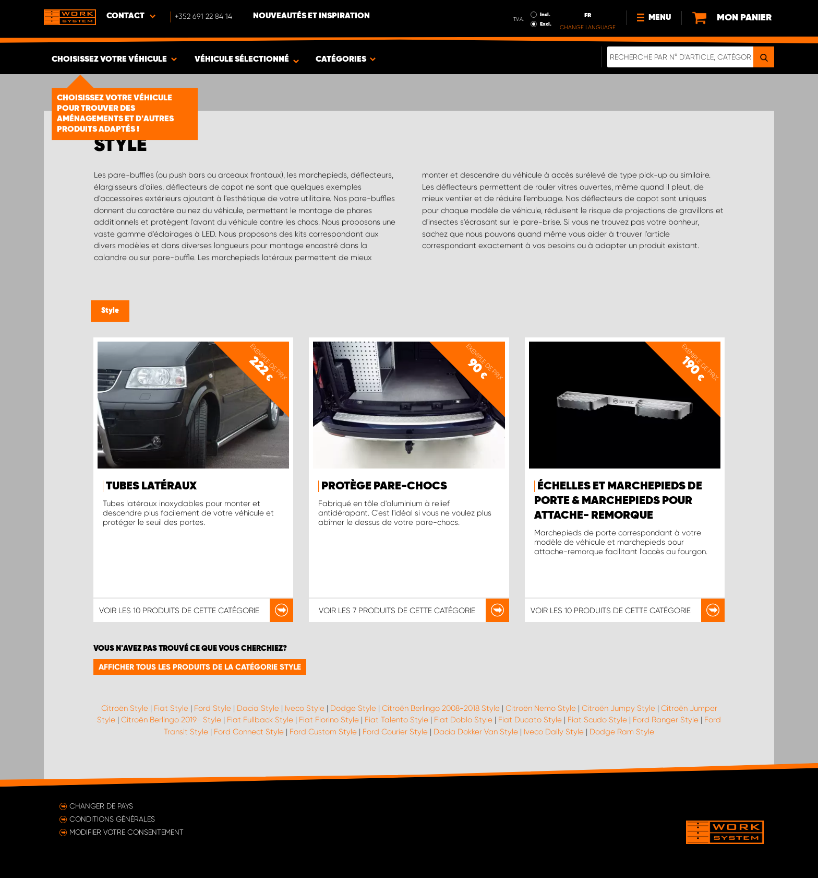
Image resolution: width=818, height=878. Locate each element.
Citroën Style (124, 708)
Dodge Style (353, 708)
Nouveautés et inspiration (311, 16)
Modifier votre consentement (126, 832)
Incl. (545, 14)
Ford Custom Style (323, 731)
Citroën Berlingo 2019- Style (171, 719)
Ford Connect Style (249, 731)
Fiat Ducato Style (530, 719)
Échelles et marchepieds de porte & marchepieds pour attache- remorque (618, 501)
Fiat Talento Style (396, 719)
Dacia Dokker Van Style (476, 731)
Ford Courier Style (395, 731)
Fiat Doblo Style (463, 719)
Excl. (545, 24)
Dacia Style (258, 708)
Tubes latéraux (151, 486)
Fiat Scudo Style (597, 719)
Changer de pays (101, 806)
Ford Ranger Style (666, 719)
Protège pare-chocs (384, 486)
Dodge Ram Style (622, 731)
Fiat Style (171, 708)
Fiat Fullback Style (260, 719)
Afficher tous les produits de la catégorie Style (200, 667)
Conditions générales (112, 819)
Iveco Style (304, 708)
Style (110, 310)
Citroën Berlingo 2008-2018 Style (441, 708)
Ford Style (212, 708)
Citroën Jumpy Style (618, 708)
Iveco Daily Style (554, 731)
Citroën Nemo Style (541, 708)
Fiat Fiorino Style (329, 719)
